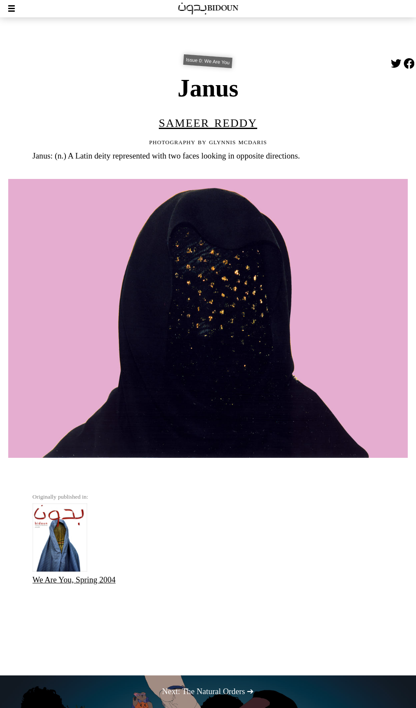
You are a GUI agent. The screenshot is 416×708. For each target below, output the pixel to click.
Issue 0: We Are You (208, 61)
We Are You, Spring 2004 (74, 543)
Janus (207, 88)
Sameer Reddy (208, 121)
